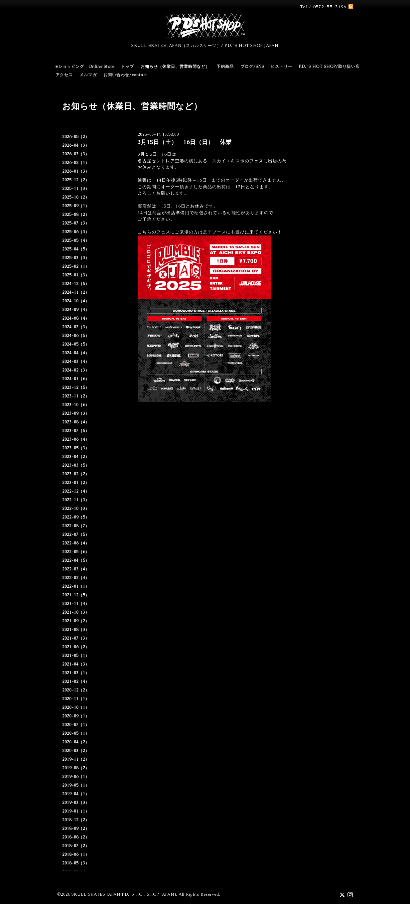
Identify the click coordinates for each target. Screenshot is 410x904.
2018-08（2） (75, 837)
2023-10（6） (75, 404)
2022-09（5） (75, 517)
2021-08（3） (75, 629)
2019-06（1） (75, 776)
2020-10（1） (75, 707)
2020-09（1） (75, 716)
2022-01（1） (75, 586)
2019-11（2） (75, 759)
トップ (127, 66)
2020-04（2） (75, 742)
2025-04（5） (75, 249)
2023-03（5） (75, 465)
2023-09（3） (75, 413)
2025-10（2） (75, 197)
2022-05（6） (75, 551)
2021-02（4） (75, 681)
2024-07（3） (75, 327)
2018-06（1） (75, 854)
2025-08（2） (75, 214)
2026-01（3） (75, 171)
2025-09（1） (75, 206)
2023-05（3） (75, 448)
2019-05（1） (75, 785)
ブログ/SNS (252, 66)
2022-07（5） (75, 534)
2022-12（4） (75, 491)
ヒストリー (281, 66)
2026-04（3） (75, 145)
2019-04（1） (75, 794)
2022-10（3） (75, 508)
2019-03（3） (75, 802)
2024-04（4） (75, 353)
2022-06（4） (75, 543)
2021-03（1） (75, 673)
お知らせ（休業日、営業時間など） (175, 66)
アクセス (64, 74)
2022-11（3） (75, 500)
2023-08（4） (75, 422)
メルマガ (88, 74)
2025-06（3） (75, 231)
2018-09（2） (75, 828)
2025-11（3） (75, 188)
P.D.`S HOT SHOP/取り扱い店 (329, 66)
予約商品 (225, 66)
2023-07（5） (75, 430)
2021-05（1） (75, 655)
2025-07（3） (75, 223)
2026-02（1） (75, 162)
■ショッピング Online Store (85, 66)
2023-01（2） (75, 482)
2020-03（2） (75, 750)
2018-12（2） (75, 820)
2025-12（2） (75, 180)
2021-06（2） (75, 647)
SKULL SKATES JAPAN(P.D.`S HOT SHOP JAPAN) (123, 894)
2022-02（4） (75, 577)
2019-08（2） (75, 768)
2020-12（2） (75, 690)
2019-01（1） (75, 811)
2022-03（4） (75, 569)
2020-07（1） (75, 724)
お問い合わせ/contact (125, 74)
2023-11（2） (75, 396)
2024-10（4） (75, 301)
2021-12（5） (75, 595)
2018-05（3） (75, 863)
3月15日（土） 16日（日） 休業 (184, 142)
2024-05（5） (75, 344)
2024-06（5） (75, 335)
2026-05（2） (75, 136)
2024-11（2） (75, 292)
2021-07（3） (75, 638)
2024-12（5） (75, 283)
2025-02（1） (75, 266)
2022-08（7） (75, 525)
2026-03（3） (75, 154)
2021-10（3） (75, 612)
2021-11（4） (75, 603)
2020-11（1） (75, 698)
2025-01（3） (75, 275)
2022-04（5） (75, 560)
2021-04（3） (75, 664)
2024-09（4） (75, 309)
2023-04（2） (75, 456)
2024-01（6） (75, 378)
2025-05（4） (75, 240)
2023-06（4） (75, 439)
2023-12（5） (75, 387)
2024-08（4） (75, 318)
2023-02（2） (75, 474)
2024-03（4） (75, 361)
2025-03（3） (75, 257)
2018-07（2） (75, 845)
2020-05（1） (75, 733)
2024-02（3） (75, 370)
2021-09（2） (75, 621)
